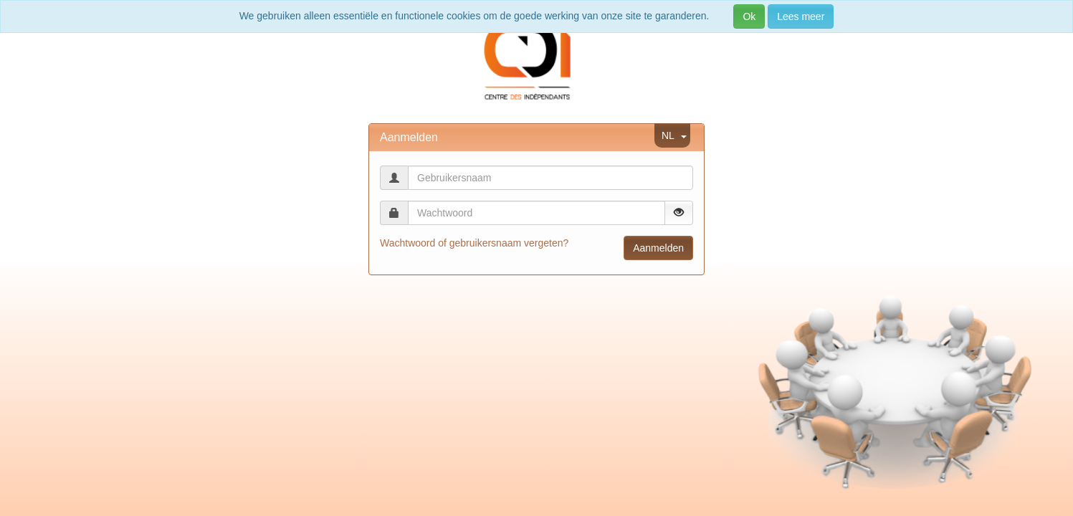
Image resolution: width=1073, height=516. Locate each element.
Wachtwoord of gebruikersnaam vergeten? (474, 243)
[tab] (536, 137)
